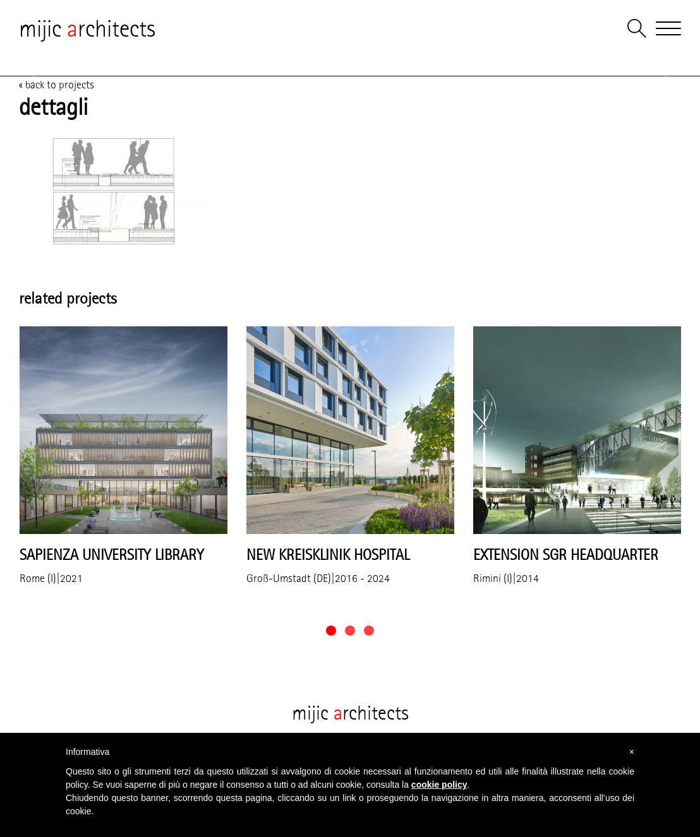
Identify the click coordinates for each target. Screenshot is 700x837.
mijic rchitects (87, 28)
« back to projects (56, 84)
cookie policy (439, 785)
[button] (331, 630)
